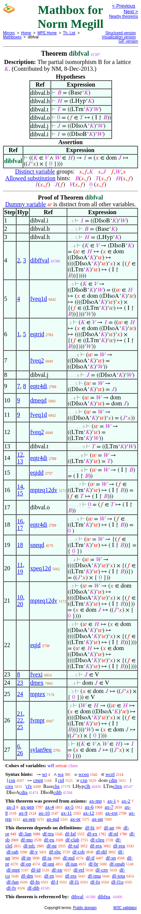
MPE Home (47, 33)
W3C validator (125, 908)
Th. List (69, 33)
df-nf (113, 833)
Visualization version (119, 37)
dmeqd (38, 400)
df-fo (95, 882)
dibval (77, 896)
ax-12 (88, 813)
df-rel (78, 870)
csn (12, 780)
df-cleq (98, 839)
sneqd (37, 545)
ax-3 (10, 807)
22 (20, 720)
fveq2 (37, 360)
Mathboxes (12, 37)
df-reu (119, 845)
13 (20, 461)
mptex (37, 694)
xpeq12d (40, 568)
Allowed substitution (30, 178)
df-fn (35, 882)
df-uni (48, 864)
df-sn (111, 858)
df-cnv (102, 870)
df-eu (49, 839)
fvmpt (37, 720)
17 (20, 528)
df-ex (92, 833)
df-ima (94, 876)
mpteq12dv (43, 490)
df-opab (116, 864)
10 (20, 597)
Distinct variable (35, 171)
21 (20, 713)
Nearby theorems (123, 16)
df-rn (49, 876)
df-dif (101, 852)
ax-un (97, 819)
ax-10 (44, 813)
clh (87, 786)
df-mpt (13, 870)
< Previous (123, 6)
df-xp (57, 870)
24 (20, 694)
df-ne (52, 845)
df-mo (27, 839)
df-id (35, 870)
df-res (70, 876)
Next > (131, 11)
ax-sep (29, 819)
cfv (29, 786)
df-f (54, 882)
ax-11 (66, 813)
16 (20, 521)
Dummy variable (25, 204)
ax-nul (53, 819)
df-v (34, 852)
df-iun (71, 864)
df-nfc (29, 845)
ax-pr (75, 819)
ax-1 (112, 801)
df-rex (96, 845)
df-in (26, 858)
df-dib (33, 888)
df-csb (78, 852)
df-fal (70, 833)
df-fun (12, 882)
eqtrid (37, 334)
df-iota (118, 876)
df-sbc (55, 852)
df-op (26, 864)
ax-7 (109, 807)
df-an (109, 827)
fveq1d (38, 299)
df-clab (72, 839)
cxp (84, 780)
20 (20, 604)
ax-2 (125, 801)
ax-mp (95, 801)
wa (61, 774)
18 (20, 545)
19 (20, 571)
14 (20, 486)
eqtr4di (38, 386)
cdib (57, 792)
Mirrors (9, 33)
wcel (110, 774)
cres (9, 786)
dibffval (39, 260)
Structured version (120, 33)
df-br (94, 864)
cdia (23, 792)
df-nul (69, 858)
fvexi (36, 674)
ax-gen (27, 807)
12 (20, 454)
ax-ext (111, 813)
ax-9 (23, 813)
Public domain (85, 908)
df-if (90, 858)
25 (20, 727)
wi (44, 774)
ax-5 (69, 807)
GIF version (128, 41)
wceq (84, 774)
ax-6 (89, 807)
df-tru (48, 833)
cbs (56, 786)
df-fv (11, 888)
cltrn (117, 786)
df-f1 (74, 882)
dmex (37, 682)
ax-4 (49, 807)
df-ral (73, 845)
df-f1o (117, 882)
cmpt (38, 780)
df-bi (89, 827)
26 (20, 753)
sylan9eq (41, 749)
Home (26, 33)
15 (20, 493)
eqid (35, 645)
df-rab (12, 852)
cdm (113, 780)
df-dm (27, 876)
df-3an (25, 833)
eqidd (37, 472)
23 (20, 682)
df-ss (47, 858)
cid (61, 780)
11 (20, 565)
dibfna (104, 896)
